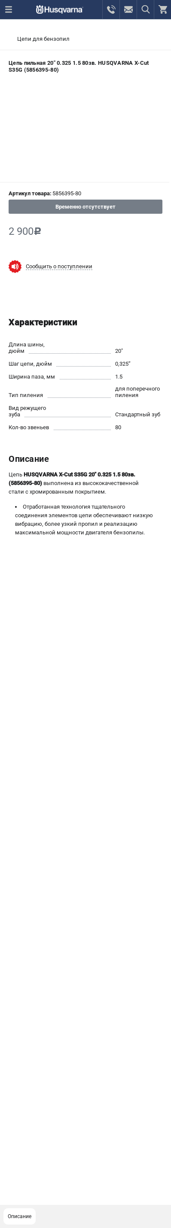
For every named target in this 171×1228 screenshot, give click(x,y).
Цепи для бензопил (43, 39)
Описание (19, 1216)
